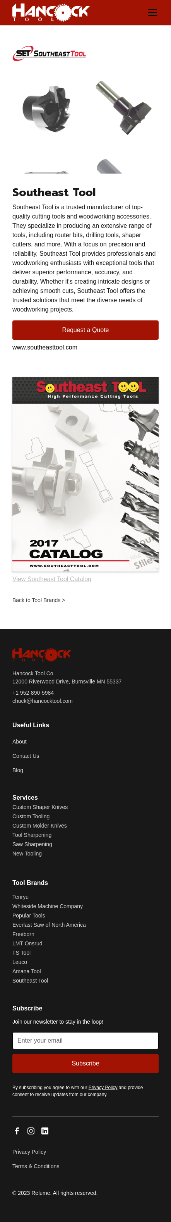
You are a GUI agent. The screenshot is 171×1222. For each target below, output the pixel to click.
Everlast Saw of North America (49, 925)
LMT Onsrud (27, 943)
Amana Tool (26, 971)
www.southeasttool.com (44, 347)
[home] (51, 12)
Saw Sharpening (32, 844)
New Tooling (27, 853)
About (19, 741)
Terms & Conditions (35, 1166)
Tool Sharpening (31, 835)
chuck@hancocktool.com (42, 701)
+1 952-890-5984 (33, 693)
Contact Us (25, 756)
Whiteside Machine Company (47, 906)
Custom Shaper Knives (40, 807)
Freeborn (23, 934)
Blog (17, 770)
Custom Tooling (31, 816)
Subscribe (85, 1063)
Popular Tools (28, 915)
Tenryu (20, 897)
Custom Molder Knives (39, 826)
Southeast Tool (30, 981)
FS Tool (21, 953)
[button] (151, 12)
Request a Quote (85, 330)
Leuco (19, 962)
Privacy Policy (29, 1152)
